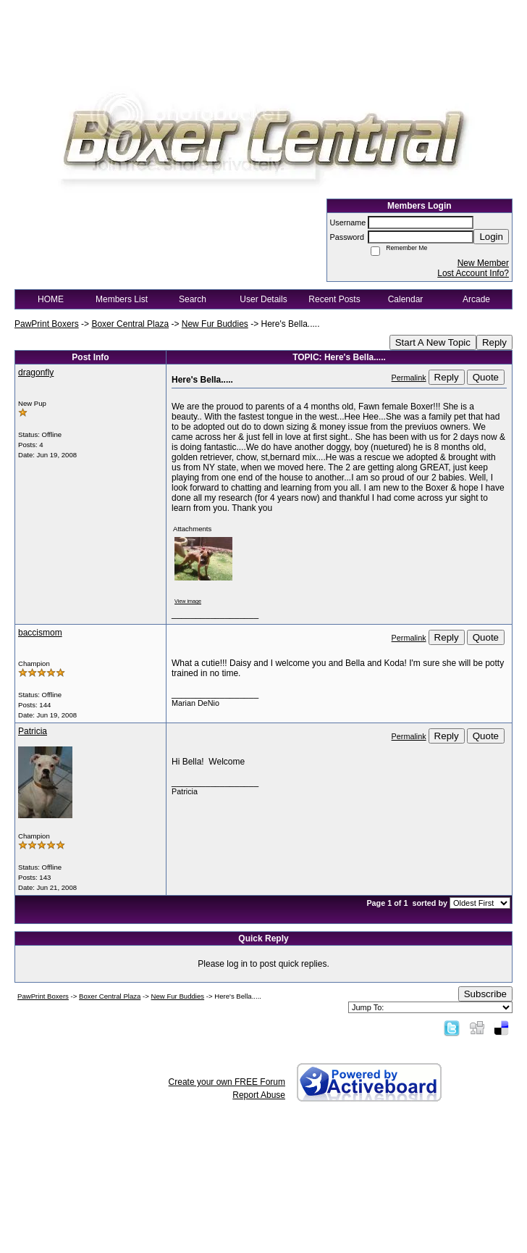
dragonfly (36, 372)
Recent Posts (334, 299)
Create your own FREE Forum (227, 1082)
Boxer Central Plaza (130, 324)
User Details (263, 299)
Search (192, 299)
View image (187, 601)
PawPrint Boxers (46, 324)
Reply (494, 342)
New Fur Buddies (215, 324)
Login (491, 236)
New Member (483, 263)
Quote (486, 377)
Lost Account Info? (473, 273)
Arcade (476, 299)
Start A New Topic (433, 342)
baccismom (40, 633)
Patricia (32, 731)
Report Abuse (258, 1095)
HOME (51, 299)
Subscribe (485, 993)
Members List (122, 299)
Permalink (409, 377)
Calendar (405, 299)
